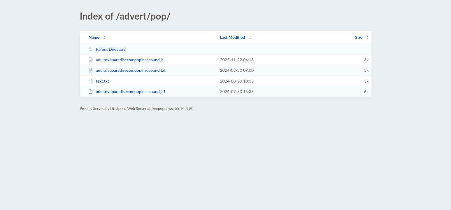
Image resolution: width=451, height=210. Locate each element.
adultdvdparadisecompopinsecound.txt (127, 70)
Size (358, 37)
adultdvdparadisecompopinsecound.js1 (127, 91)
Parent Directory (107, 49)
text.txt (98, 80)
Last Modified (232, 37)
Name (94, 37)
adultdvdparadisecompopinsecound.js (126, 59)
